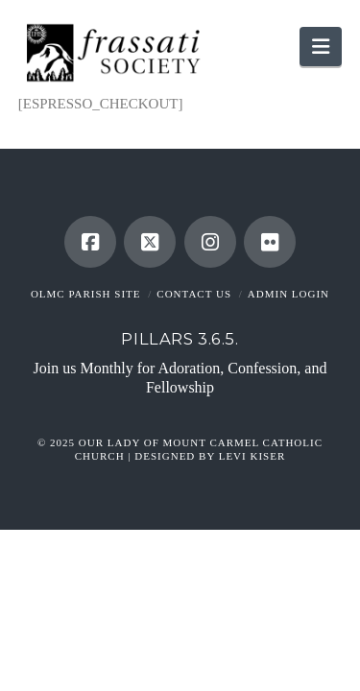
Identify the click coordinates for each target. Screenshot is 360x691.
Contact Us (193, 293)
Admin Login (288, 293)
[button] (321, 46)
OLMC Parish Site (86, 293)
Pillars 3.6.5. (179, 338)
